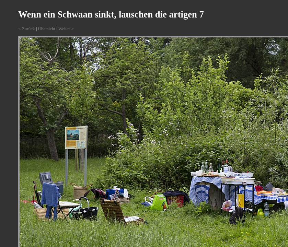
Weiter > (66, 28)
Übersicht (47, 28)
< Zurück (26, 28)
